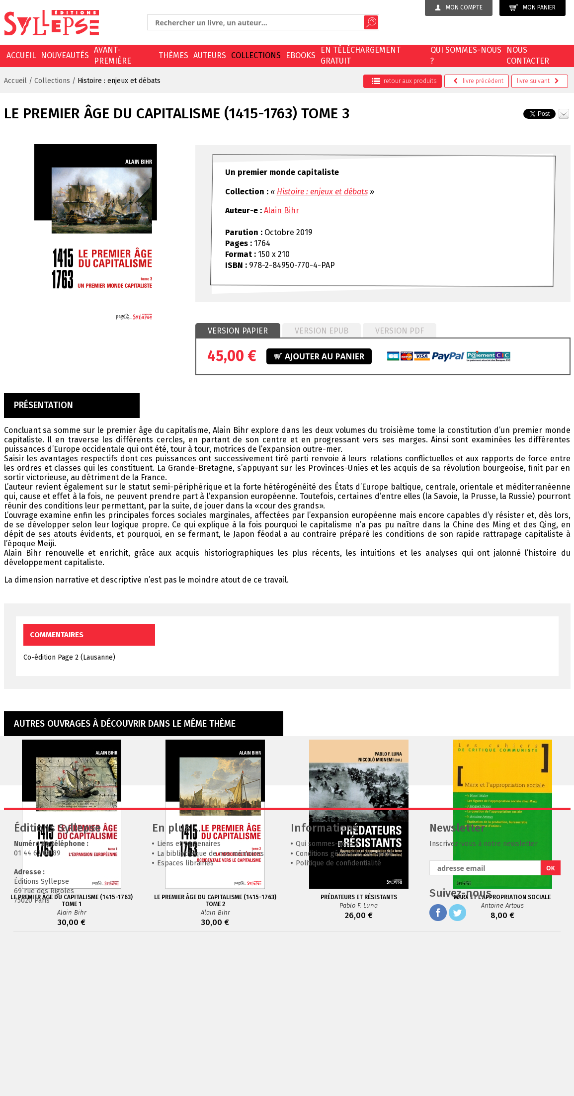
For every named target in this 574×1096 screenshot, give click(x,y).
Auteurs (209, 55)
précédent (478, 81)
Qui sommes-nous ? (465, 55)
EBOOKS (301, 55)
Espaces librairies (185, 1012)
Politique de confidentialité (338, 1012)
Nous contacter (527, 55)
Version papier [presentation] (238, 331)
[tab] (237, 331)
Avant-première (112, 55)
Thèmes (173, 55)
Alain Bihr (281, 210)
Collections (256, 55)
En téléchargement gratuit (361, 55)
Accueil (21, 55)
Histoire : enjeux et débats (119, 81)
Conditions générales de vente (344, 1003)
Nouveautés (65, 55)
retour (404, 81)
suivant (538, 81)
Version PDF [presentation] (399, 331)
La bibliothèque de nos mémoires (210, 1003)
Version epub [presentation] (321, 331)
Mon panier (532, 7)
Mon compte (459, 7)
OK (550, 1017)
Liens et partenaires (189, 993)
